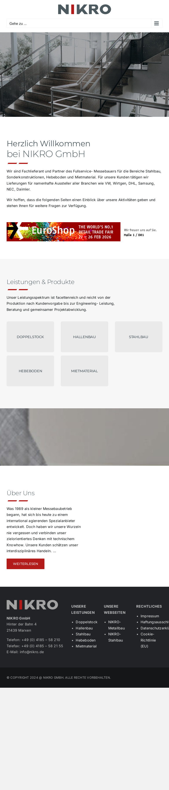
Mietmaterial (86, 646)
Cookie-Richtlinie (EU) (148, 640)
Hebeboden (86, 640)
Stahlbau (83, 634)
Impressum (150, 616)
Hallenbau (84, 628)
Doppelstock (86, 622)
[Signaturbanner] (84, 224)
